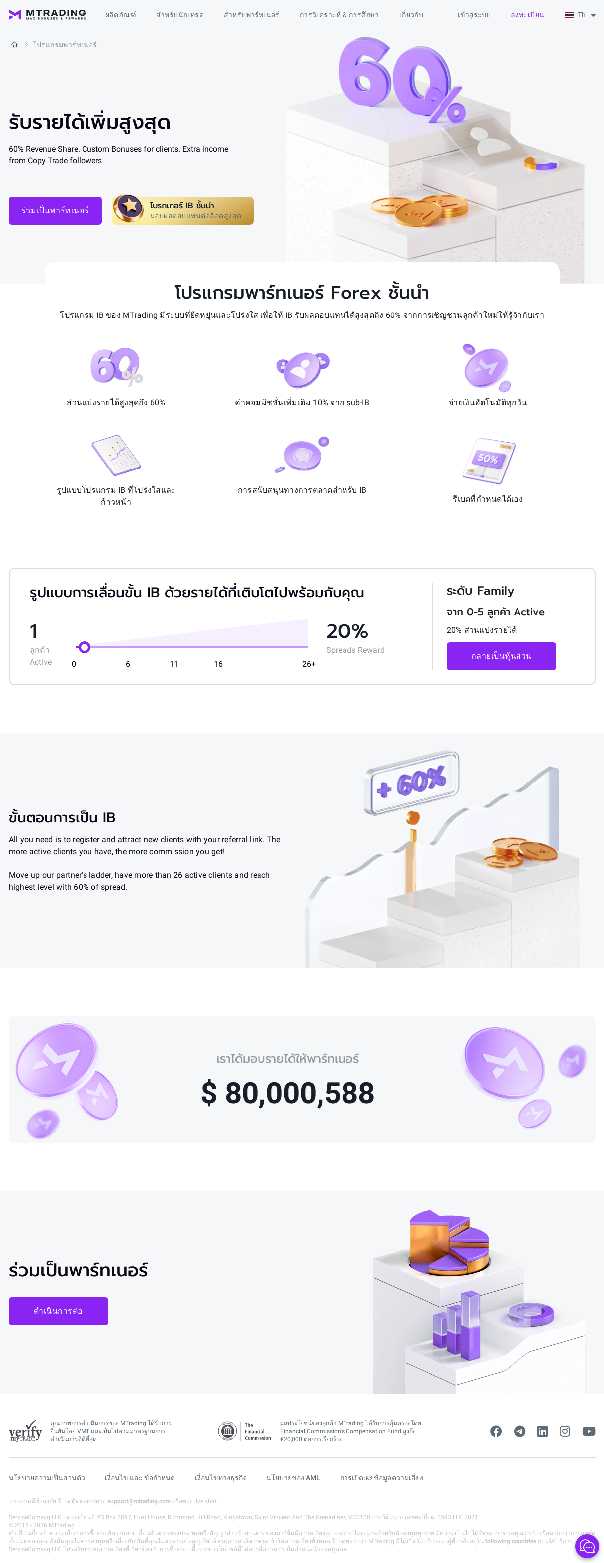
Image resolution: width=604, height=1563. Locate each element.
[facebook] (496, 1432)
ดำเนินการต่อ (58, 1311)
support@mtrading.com (139, 1501)
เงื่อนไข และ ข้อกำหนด (140, 1478)
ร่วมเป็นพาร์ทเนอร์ (55, 210)
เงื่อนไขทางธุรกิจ (221, 1478)
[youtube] (589, 1432)
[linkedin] (542, 1432)
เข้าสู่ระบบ (474, 15)
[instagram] (565, 1432)
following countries (510, 1541)
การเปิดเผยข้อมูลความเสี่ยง (381, 1478)
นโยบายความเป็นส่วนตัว (47, 1478)
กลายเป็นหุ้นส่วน (501, 656)
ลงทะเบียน (528, 15)
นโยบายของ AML (293, 1478)
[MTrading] (47, 14)
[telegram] (519, 1432)
